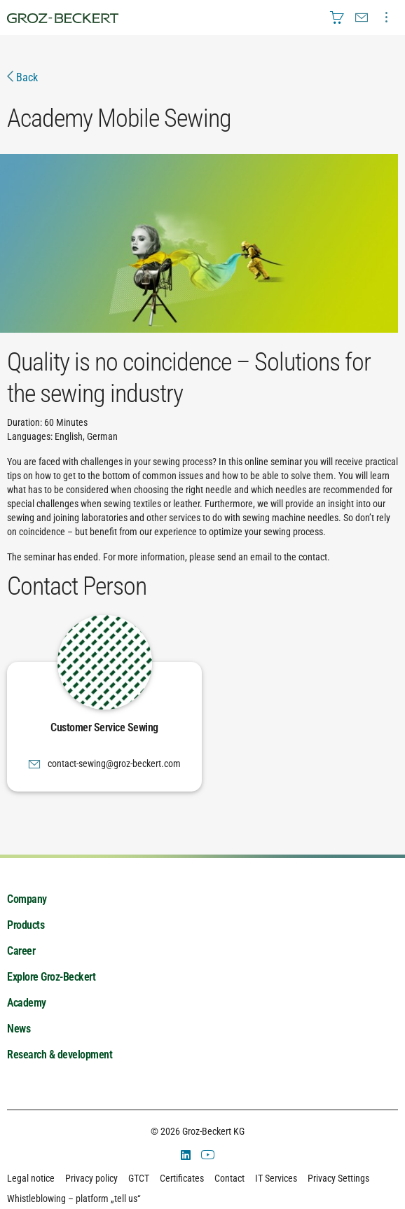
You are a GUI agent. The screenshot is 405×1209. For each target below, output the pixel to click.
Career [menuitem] (21, 951)
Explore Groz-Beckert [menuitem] (51, 976)
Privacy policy (91, 1178)
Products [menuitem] (25, 925)
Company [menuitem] (27, 899)
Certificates (182, 1178)
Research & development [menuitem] (59, 1054)
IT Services (276, 1178)
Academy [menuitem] (26, 1002)
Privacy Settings (338, 1178)
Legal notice (31, 1178)
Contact (229, 1178)
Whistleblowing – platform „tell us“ (74, 1198)
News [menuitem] (18, 1028)
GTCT (138, 1178)
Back (22, 77)
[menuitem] (337, 18)
